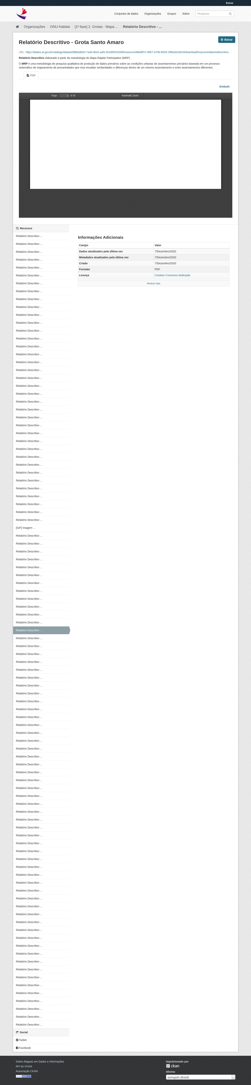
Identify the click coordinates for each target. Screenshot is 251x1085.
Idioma (170, 1071)
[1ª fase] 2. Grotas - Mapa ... (96, 27)
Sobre (185, 13)
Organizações (152, 13)
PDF (31, 75)
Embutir (224, 86)
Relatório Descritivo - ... (142, 27)
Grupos (171, 13)
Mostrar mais (153, 283)
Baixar (227, 39)
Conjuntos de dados (126, 13)
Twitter (21, 1040)
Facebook (23, 1047)
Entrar (229, 3)
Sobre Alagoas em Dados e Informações (40, 1061)
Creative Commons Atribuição (172, 275)
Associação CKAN (27, 1071)
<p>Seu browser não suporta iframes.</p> (125, 155)
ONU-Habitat (60, 27)
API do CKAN (24, 1066)
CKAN (172, 1066)
